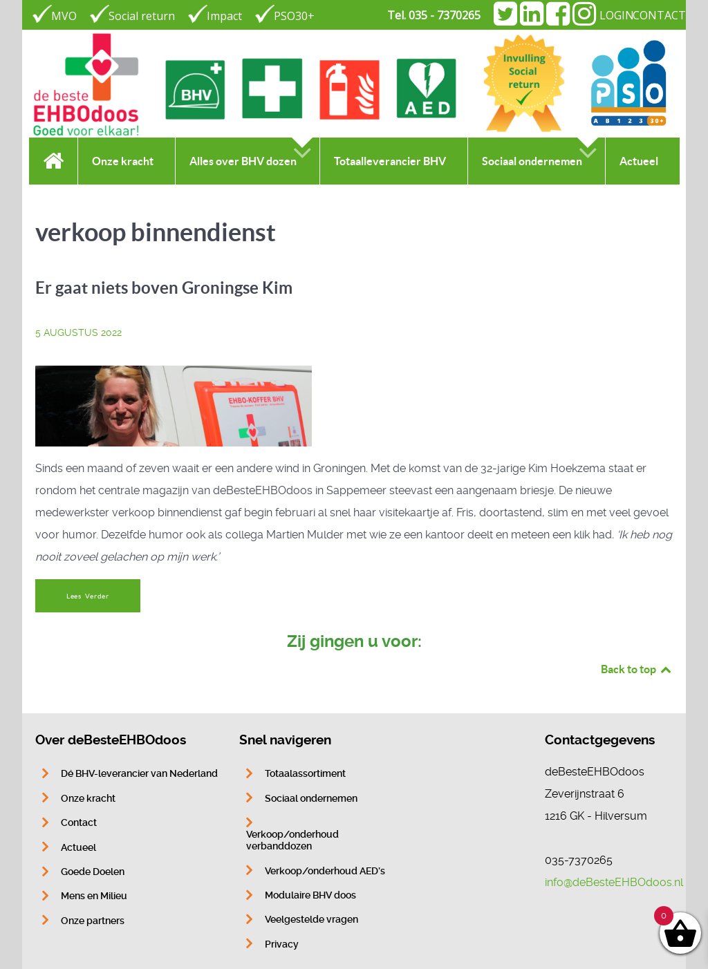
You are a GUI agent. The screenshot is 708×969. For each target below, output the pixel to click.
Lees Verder (87, 596)
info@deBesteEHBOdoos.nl (614, 882)
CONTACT (659, 15)
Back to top (637, 669)
